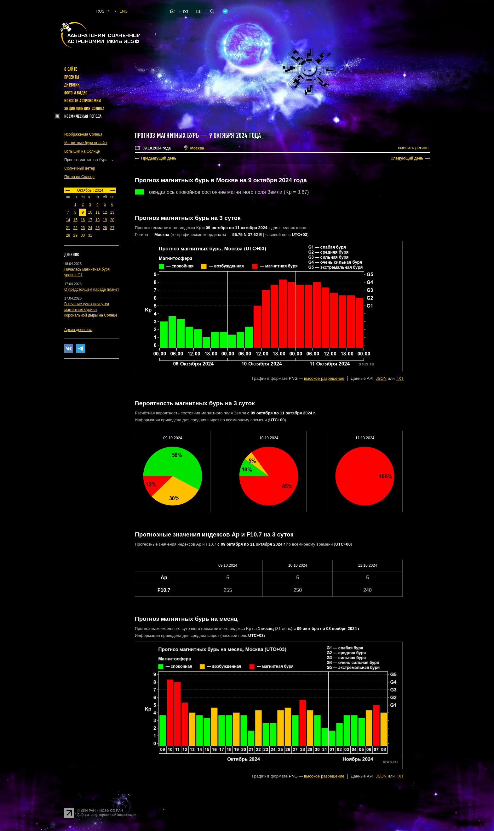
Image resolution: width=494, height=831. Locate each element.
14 (68, 220)
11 (97, 212)
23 (83, 228)
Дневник (72, 85)
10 (90, 212)
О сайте (70, 69)
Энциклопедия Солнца (84, 108)
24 (90, 228)
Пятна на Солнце (79, 177)
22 (75, 228)
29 (75, 235)
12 (105, 212)
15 (75, 220)
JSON (381, 378)
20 (112, 220)
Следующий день (406, 158)
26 (105, 228)
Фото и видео (76, 93)
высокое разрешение (324, 378)
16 (83, 220)
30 (83, 235)
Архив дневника (78, 330)
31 (90, 235)
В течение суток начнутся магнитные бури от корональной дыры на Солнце (90, 309)
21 (68, 228)
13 (112, 212)
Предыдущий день (158, 158)
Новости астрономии (82, 101)
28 (68, 235)
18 (97, 220)
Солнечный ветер (79, 168)
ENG (123, 11)
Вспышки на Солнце (82, 151)
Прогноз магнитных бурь (167, 136)
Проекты (71, 77)
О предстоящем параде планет (91, 289)
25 (97, 228)
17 (90, 220)
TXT (400, 378)
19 (105, 220)
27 (112, 228)
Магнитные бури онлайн (85, 143)
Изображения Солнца (83, 134)
